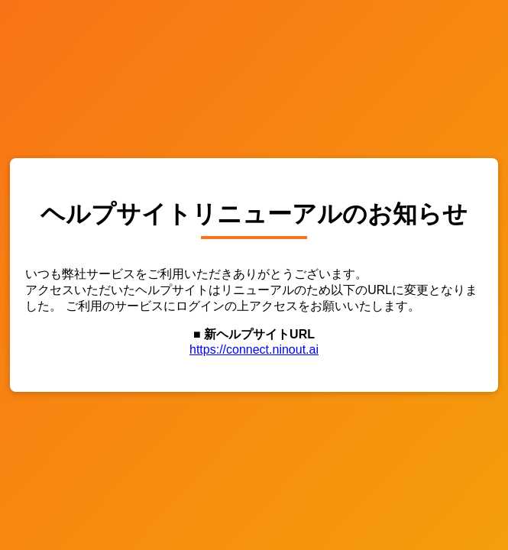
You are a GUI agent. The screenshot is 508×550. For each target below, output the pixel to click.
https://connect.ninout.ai (254, 349)
